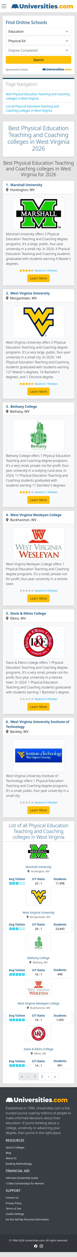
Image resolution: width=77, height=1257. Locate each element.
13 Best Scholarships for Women (25, 1183)
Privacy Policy (14, 1203)
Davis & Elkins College (28, 613)
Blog (8, 1153)
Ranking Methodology (19, 1163)
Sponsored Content (17, 69)
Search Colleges (15, 1147)
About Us (11, 1158)
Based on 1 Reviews (46, 492)
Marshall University (26, 185)
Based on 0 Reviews (46, 590)
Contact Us (12, 1197)
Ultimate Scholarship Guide (22, 1178)
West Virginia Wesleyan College (36, 515)
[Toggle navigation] (4, 6)
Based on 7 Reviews (46, 384)
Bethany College (23, 406)
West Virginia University (30, 293)
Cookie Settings (15, 1214)
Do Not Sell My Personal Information (27, 1219)
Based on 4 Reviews (46, 270)
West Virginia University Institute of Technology (37, 724)
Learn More (38, 278)
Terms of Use (13, 1208)
